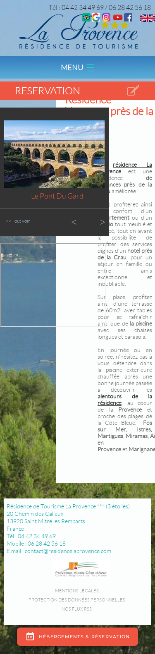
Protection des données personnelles (77, 599)
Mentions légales (77, 590)
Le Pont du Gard (57, 196)
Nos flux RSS (77, 608)
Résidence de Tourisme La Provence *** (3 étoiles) (68, 506)
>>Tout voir (18, 220)
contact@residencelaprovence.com (68, 551)
